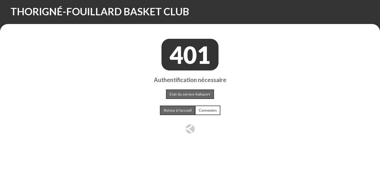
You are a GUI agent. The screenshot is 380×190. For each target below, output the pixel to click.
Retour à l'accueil (178, 110)
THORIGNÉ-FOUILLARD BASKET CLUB (100, 11)
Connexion (208, 110)
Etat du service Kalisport (190, 94)
